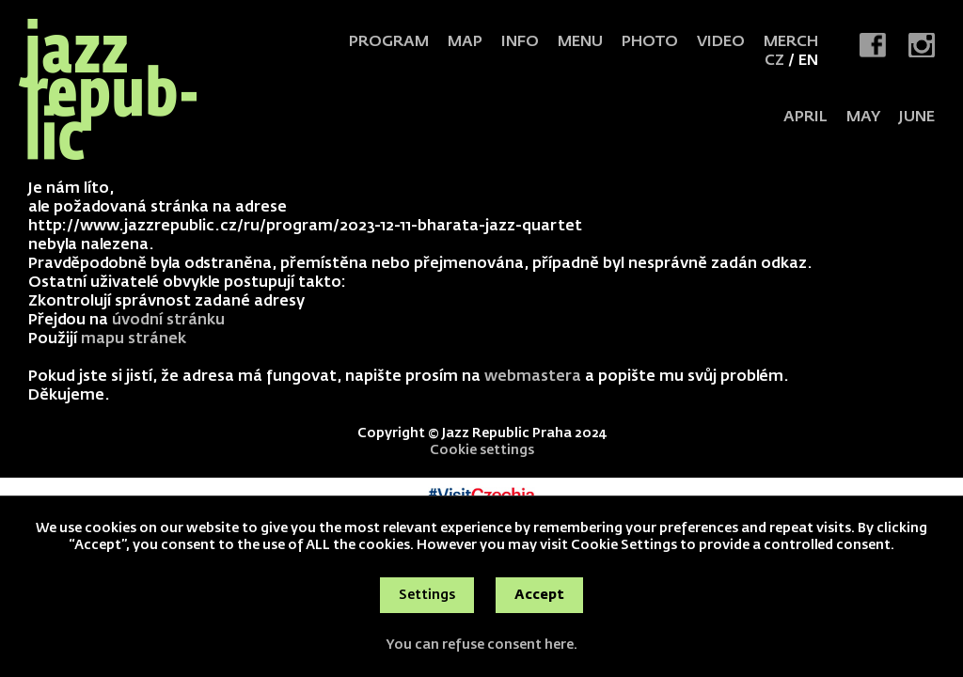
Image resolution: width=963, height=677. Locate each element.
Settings (427, 595)
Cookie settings (482, 450)
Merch (791, 42)
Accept (539, 595)
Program (389, 42)
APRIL (805, 117)
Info (520, 42)
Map (465, 42)
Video (721, 42)
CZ (774, 61)
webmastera (532, 377)
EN (808, 61)
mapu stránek (133, 339)
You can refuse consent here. (481, 645)
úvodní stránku (168, 320)
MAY (863, 117)
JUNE (917, 117)
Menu (580, 42)
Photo (650, 42)
